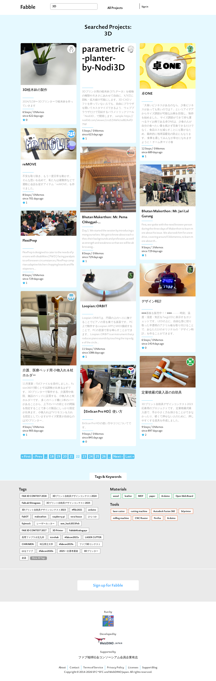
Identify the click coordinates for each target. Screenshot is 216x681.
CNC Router (141, 518)
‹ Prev (37, 457)
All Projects (115, 8)
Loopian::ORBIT (94, 306)
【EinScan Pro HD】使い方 (102, 412)
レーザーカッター (46, 524)
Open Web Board (184, 496)
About (62, 667)
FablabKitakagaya (78, 531)
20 (65, 457)
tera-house (76, 517)
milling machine (121, 518)
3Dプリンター (91, 551)
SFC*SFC (98, 672)
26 (104, 457)
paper (152, 496)
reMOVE (29, 164)
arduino (92, 510)
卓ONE (147, 94)
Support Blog (149, 667)
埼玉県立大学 (46, 544)
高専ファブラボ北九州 (33, 537)
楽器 (24, 558)
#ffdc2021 (77, 510)
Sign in (145, 7)
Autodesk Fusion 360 (164, 511)
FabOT (25, 517)
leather (128, 496)
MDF (140, 496)
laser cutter (119, 511)
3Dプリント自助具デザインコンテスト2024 (74, 496)
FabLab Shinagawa (31, 503)
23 (84, 457)
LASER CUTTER (93, 537)
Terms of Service (93, 667)
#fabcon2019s (66, 544)
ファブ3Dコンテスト (89, 544)
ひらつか (92, 517)
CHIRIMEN (28, 544)
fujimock (26, 524)
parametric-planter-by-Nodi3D (103, 59)
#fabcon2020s (46, 551)
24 (91, 457)
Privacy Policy (115, 667)
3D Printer (57, 531)
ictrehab (54, 537)
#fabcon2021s (72, 537)
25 (97, 457)
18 (52, 457)
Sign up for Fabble (108, 586)
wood (116, 496)
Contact (74, 667)
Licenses (133, 667)
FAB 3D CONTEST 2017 (34, 531)
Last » (129, 457)
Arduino (165, 496)
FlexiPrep (30, 241)
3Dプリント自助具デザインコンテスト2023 (44, 510)
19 (58, 457)
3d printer (186, 511)
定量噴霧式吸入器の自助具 (162, 392)
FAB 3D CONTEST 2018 (34, 496)
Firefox (157, 518)
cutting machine (139, 511)
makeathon (40, 517)
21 (71, 457)
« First (26, 457)
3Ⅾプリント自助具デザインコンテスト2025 (68, 503)
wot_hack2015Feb (69, 524)
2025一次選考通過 (68, 551)
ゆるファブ (27, 551)
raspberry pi (58, 517)
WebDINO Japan (119, 672)
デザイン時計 (152, 301)
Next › (118, 457)
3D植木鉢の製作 (35, 90)
